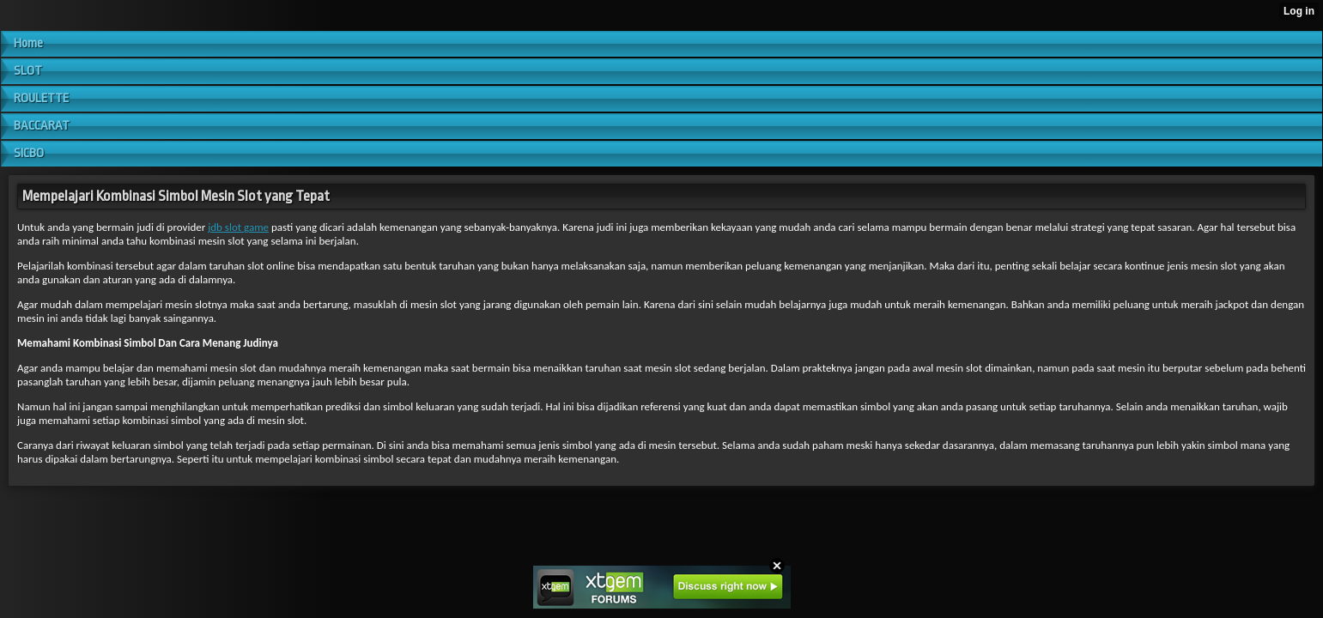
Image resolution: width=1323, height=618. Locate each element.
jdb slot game (238, 227)
